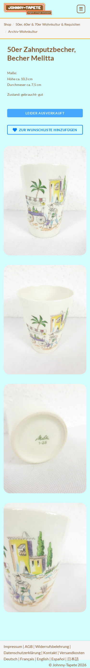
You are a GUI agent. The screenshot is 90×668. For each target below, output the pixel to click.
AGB (29, 646)
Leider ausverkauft (45, 113)
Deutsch (11, 659)
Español (58, 659)
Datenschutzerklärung (22, 652)
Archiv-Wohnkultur (23, 31)
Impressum (13, 646)
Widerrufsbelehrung (52, 646)
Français (27, 659)
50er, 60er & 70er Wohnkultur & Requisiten (48, 24)
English (43, 659)
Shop (7, 24)
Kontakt (50, 652)
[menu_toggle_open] (81, 9)
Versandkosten (72, 652)
